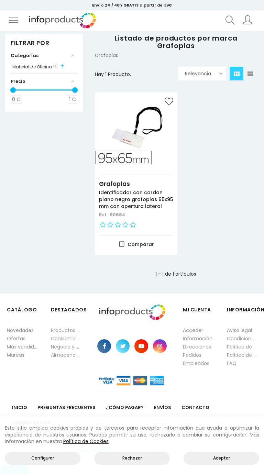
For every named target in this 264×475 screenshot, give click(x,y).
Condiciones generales (242, 337)
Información (197, 337)
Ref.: (104, 213)
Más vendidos (22, 345)
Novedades (20, 328)
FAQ (231, 361)
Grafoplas (114, 175)
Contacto (195, 406)
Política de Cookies (86, 441)
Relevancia (204, 73)
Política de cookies (242, 353)
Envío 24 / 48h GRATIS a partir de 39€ (132, 5)
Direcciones (197, 345)
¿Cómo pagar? (125, 406)
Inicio (19, 406)
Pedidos (192, 353)
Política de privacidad (242, 345)
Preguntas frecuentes (66, 406)
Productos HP (66, 328)
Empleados (196, 361)
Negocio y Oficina (66, 345)
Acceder (193, 328)
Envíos (162, 406)
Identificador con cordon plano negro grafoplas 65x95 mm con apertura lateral (131, 194)
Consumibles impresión (66, 337)
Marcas (15, 353)
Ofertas (16, 337)
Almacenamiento (66, 353)
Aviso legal (239, 328)
